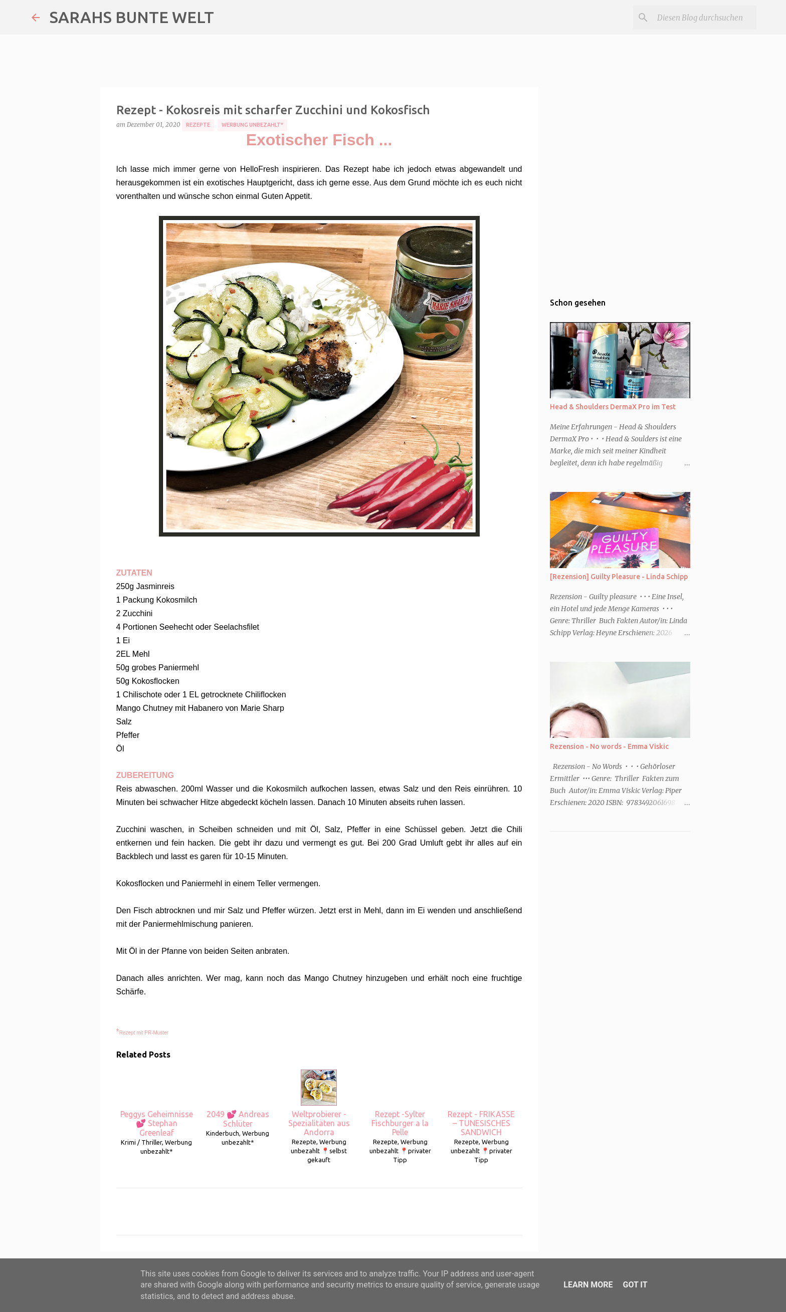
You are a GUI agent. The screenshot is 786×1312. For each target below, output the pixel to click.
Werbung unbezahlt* (252, 125)
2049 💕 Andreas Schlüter (238, 1099)
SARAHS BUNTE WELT (132, 17)
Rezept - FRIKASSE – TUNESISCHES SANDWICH (481, 1103)
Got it (635, 1284)
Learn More (588, 1284)
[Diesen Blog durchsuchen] (703, 18)
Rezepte (198, 125)
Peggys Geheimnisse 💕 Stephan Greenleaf (156, 1103)
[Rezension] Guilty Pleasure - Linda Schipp (619, 577)
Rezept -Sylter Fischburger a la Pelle (400, 1103)
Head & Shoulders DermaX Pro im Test (613, 407)
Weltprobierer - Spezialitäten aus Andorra (319, 1103)
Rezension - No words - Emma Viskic (609, 746)
